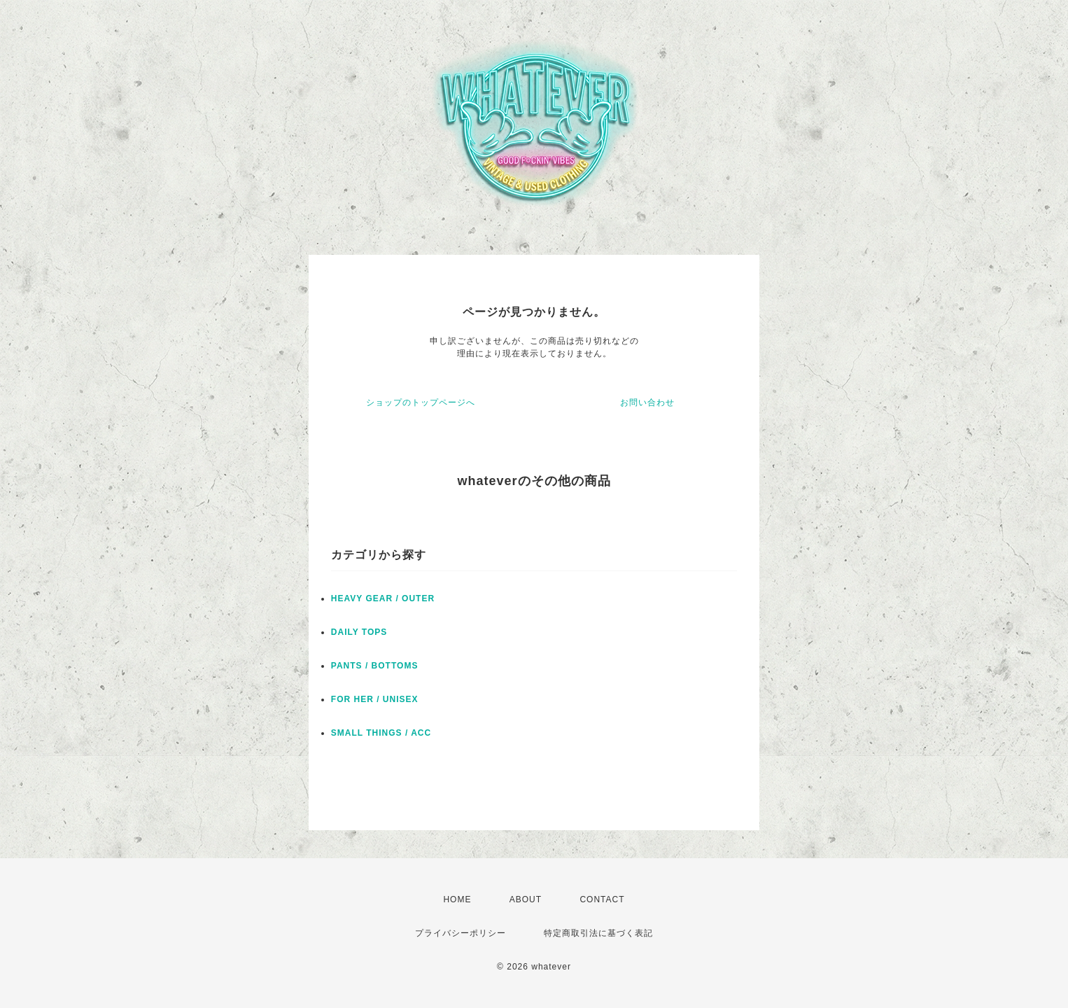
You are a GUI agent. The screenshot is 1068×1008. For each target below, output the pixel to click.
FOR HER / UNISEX (375, 699)
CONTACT (601, 899)
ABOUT (526, 899)
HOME (457, 899)
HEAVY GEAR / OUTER (383, 598)
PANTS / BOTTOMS (375, 666)
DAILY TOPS (359, 632)
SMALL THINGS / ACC (381, 733)
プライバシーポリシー (460, 933)
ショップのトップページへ (420, 402)
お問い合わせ (647, 402)
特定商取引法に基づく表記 (598, 933)
